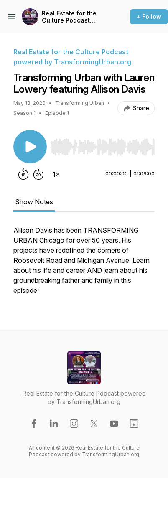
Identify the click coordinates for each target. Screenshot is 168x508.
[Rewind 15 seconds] (23, 174)
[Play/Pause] (30, 146)
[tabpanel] (84, 264)
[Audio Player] (102, 144)
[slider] (102, 147)
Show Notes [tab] (34, 202)
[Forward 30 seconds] (38, 174)
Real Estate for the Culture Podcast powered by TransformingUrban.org (77, 17)
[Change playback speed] (56, 174)
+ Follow (149, 16)
